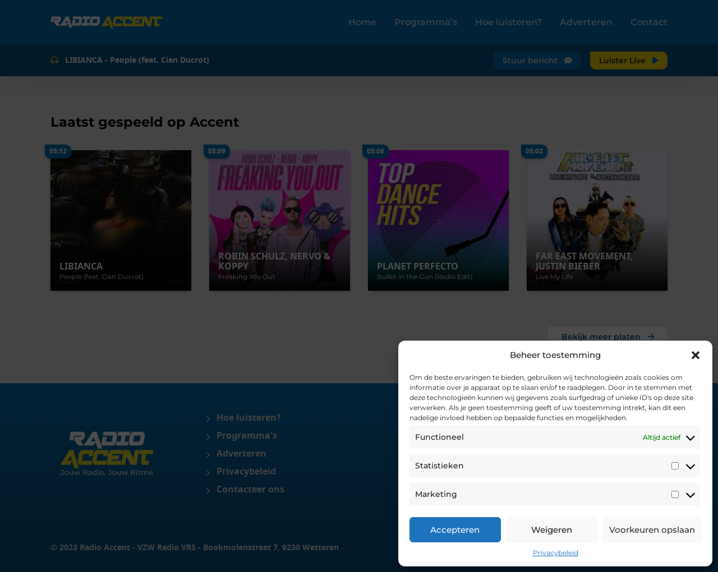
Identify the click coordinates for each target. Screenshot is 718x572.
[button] (695, 355)
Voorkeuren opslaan (652, 529)
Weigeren (551, 529)
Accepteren (455, 529)
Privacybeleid (555, 552)
